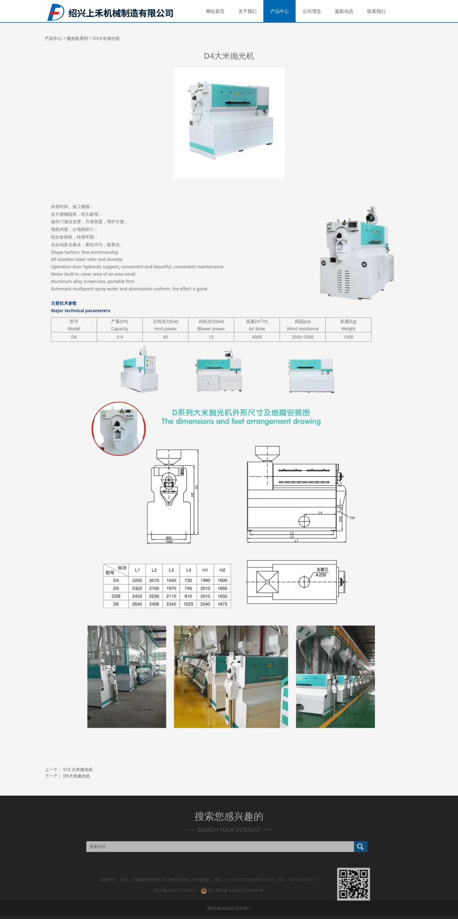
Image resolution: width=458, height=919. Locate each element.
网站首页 (215, 11)
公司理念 (312, 11)
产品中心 (279, 11)
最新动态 (344, 11)
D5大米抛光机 (76, 776)
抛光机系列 (77, 38)
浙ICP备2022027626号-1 (175, 886)
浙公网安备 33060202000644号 (232, 886)
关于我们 (247, 11)
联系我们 (376, 11)
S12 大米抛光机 (78, 769)
